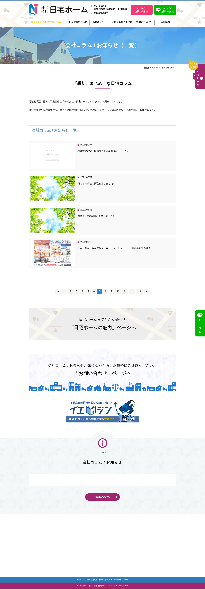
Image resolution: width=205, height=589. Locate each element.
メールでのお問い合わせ (141, 10)
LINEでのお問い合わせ (167, 10)
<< (58, 291)
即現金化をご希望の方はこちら (46, 22)
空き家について (143, 22)
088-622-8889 (101, 13)
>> (146, 291)
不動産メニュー (100, 22)
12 (132, 291)
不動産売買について (77, 22)
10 (118, 291)
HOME (146, 68)
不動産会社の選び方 (122, 22)
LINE (199, 326)
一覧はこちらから (102, 497)
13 (139, 291)
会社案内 (165, 22)
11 (125, 291)
